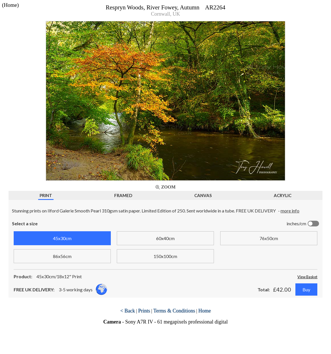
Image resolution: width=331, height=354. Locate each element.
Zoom (168, 187)
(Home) (10, 5)
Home (204, 311)
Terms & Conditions (174, 311)
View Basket (307, 277)
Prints (144, 311)
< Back (127, 311)
